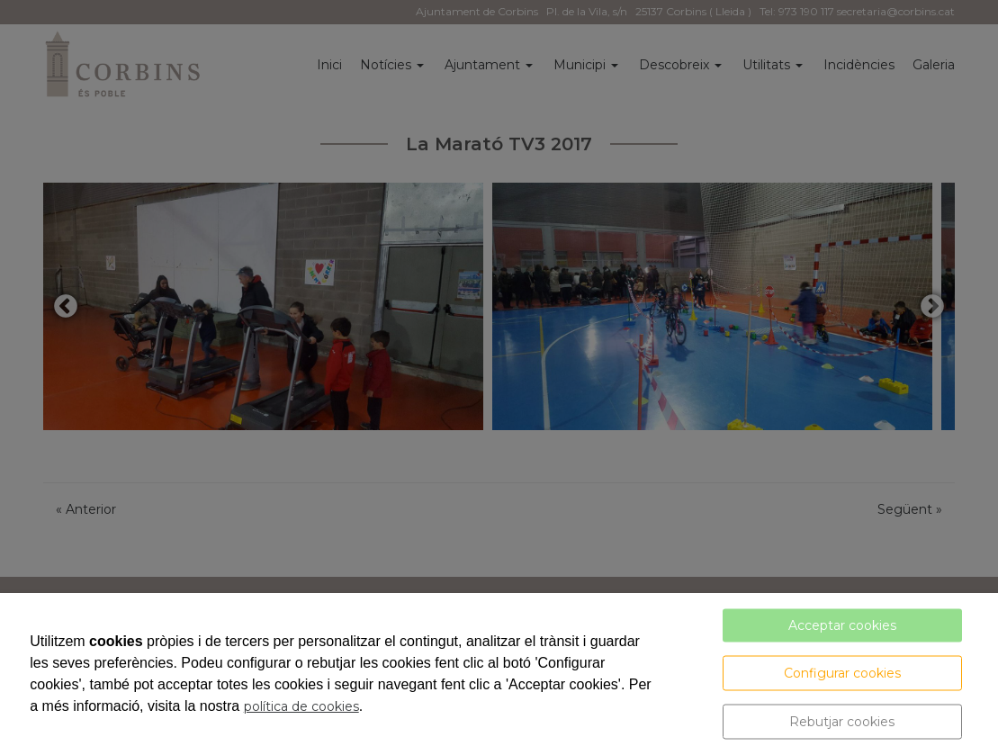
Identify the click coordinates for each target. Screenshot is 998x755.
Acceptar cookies (842, 625)
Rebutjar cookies (842, 722)
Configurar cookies (842, 673)
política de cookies (301, 706)
